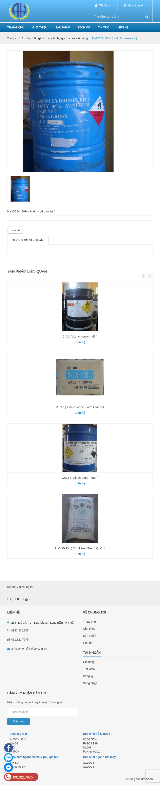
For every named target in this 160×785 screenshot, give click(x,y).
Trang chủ (15, 27)
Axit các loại (18, 733)
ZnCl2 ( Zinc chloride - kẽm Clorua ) (80, 407)
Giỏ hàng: (135, 5)
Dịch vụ (84, 27)
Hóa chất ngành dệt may (99, 757)
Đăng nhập (90, 683)
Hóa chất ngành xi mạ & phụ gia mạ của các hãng (56, 38)
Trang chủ (89, 621)
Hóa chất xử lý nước (96, 733)
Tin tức (103, 27)
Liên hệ (122, 27)
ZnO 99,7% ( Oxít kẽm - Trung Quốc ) (80, 548)
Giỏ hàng (89, 662)
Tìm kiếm (89, 669)
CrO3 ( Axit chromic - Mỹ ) (79, 336)
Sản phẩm (62, 27)
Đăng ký (88, 676)
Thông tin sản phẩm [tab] (28, 240)
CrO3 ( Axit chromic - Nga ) (80, 477)
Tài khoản (103, 5)
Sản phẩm (89, 635)
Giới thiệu (39, 27)
